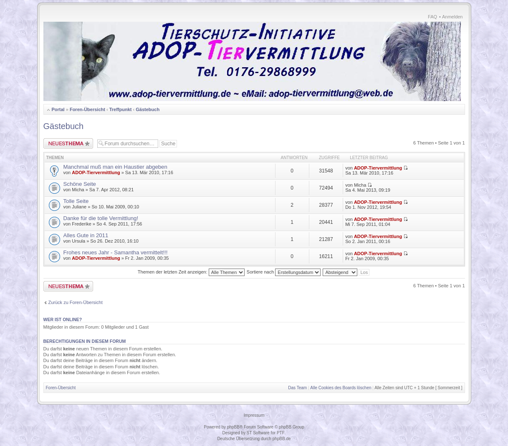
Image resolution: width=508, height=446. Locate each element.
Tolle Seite (76, 201)
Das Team (297, 387)
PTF (281, 433)
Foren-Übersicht (87, 109)
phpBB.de (282, 438)
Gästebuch (147, 109)
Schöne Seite (79, 184)
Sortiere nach (284, 271)
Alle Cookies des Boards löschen (340, 387)
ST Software (258, 433)
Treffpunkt (120, 109)
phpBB (233, 427)
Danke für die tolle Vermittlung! (101, 218)
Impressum (254, 415)
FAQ (432, 16)
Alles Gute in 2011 (86, 235)
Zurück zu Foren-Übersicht (75, 302)
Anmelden (452, 16)
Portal (58, 109)
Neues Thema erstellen (68, 143)
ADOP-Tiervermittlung (96, 172)
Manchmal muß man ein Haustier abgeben (115, 167)
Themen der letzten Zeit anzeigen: (191, 271)
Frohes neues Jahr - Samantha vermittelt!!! (115, 252)
